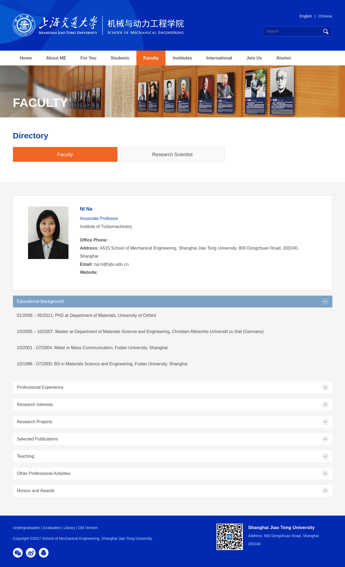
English (306, 16)
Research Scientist (172, 154)
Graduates (51, 528)
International (219, 58)
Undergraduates (26, 528)
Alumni (283, 58)
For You (88, 58)
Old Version (88, 528)
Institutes (182, 58)
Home (26, 58)
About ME (56, 58)
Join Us (254, 58)
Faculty (150, 58)
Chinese (325, 16)
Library (69, 528)
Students (120, 58)
